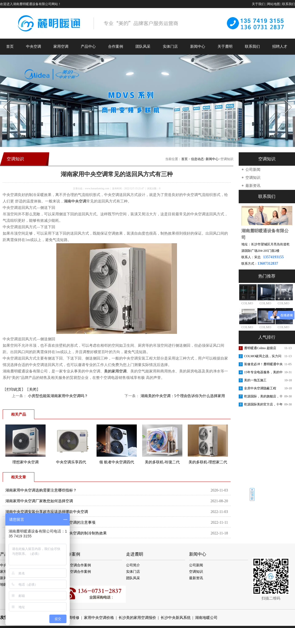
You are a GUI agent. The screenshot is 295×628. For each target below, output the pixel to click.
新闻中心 (197, 47)
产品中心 (88, 47)
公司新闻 (252, 170)
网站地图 (273, 4)
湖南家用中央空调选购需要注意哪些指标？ (41, 490)
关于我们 (258, 4)
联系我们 (288, 4)
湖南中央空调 (75, 201)
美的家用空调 (115, 371)
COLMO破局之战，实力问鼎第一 (262, 357)
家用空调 (60, 47)
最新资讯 (252, 186)
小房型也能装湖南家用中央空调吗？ (57, 396)
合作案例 (115, 47)
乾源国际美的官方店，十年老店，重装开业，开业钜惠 (263, 405)
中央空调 (33, 47)
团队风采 (142, 47)
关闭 (32, 389)
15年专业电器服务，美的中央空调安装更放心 (263, 373)
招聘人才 (279, 47)
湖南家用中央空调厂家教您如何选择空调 (39, 501)
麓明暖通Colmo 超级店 (260, 348)
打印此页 (13, 389)
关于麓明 (225, 47)
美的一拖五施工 (255, 380)
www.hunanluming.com (97, 188)
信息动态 (197, 159)
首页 (10, 47)
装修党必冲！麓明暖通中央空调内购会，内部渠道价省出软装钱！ (263, 365)
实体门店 (170, 47)
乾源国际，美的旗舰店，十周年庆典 (263, 397)
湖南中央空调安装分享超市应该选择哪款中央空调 (46, 512)
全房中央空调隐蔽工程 (260, 388)
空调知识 (252, 178)
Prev (3, 98)
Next (285, 98)
